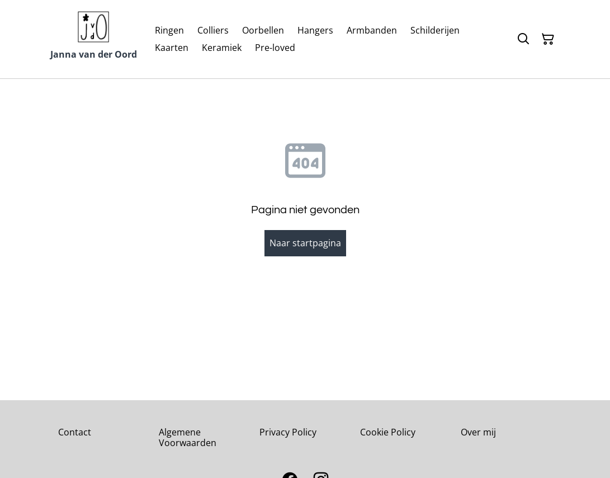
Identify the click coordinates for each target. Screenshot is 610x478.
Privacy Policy (287, 432)
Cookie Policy (387, 432)
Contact (74, 432)
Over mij (478, 432)
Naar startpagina (305, 243)
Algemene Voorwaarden (187, 437)
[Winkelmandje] (548, 39)
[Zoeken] (523, 39)
